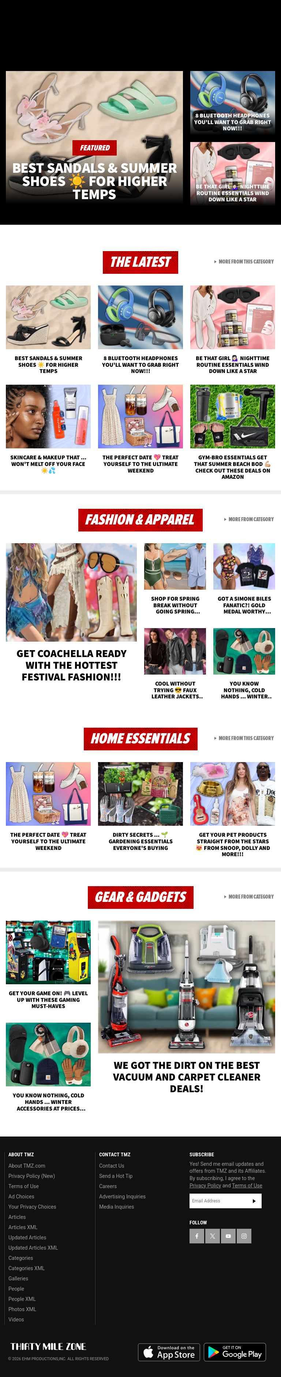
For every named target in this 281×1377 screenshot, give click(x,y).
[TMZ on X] (29, 12)
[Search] (271, 49)
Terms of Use (23, 1186)
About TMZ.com (26, 1166)
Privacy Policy (205, 1185)
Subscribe (254, 1201)
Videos (16, 1319)
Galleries (18, 1278)
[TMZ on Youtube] (47, 12)
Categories (20, 1258)
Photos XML (22, 1309)
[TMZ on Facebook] (12, 12)
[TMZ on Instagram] (64, 12)
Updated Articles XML (33, 1248)
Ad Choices (21, 1196)
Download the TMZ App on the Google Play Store (235, 1352)
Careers (108, 1186)
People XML (22, 1299)
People (16, 1289)
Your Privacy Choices (32, 1207)
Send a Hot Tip (115, 1176)
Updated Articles (27, 1237)
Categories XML (26, 1268)
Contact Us (111, 1166)
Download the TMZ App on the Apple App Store (169, 1352)
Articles (17, 1217)
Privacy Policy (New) (31, 1176)
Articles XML (23, 1227)
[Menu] (10, 49)
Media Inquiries (116, 1207)
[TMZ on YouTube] (228, 1236)
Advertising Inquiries (122, 1196)
